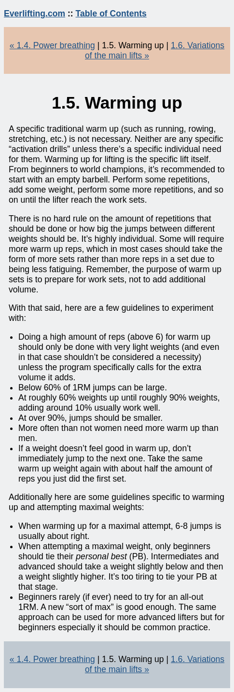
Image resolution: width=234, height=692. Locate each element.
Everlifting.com (34, 13)
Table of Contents (111, 13)
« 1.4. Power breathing (52, 45)
